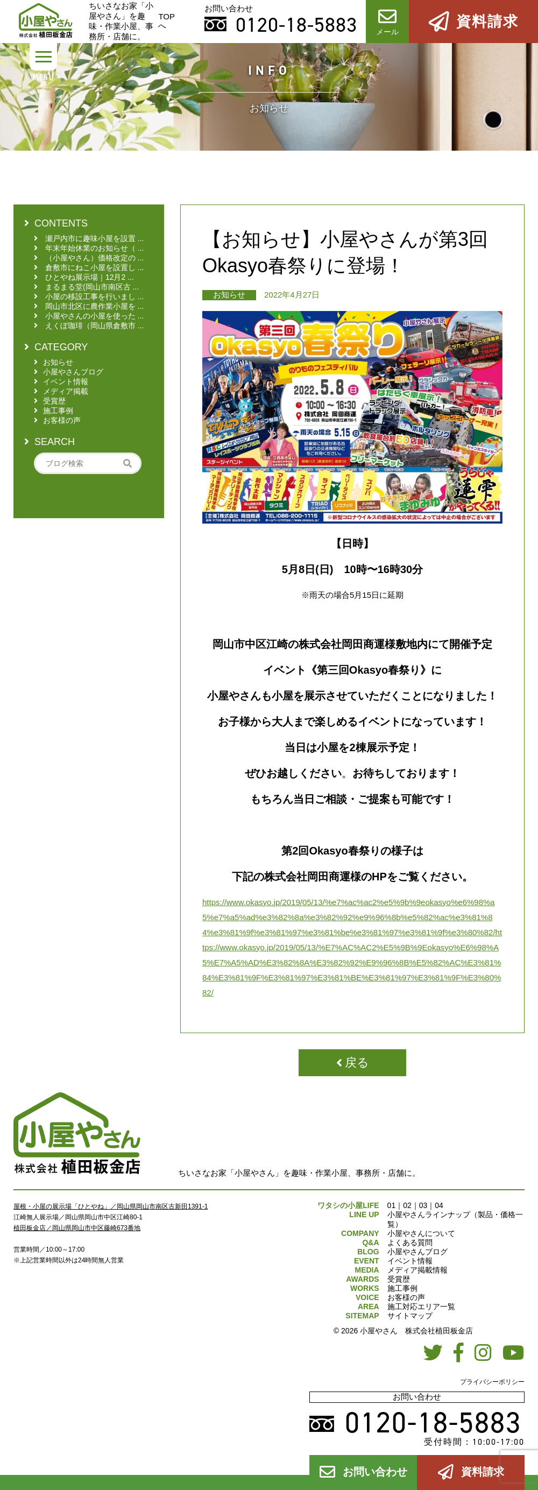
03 (423, 1205)
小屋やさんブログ (417, 1251)
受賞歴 (398, 1279)
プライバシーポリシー (492, 1382)
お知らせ (229, 294)
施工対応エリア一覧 (421, 1306)
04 (439, 1205)
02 (407, 1205)
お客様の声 (406, 1297)
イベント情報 (410, 1260)
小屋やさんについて (421, 1233)
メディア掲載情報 (417, 1270)
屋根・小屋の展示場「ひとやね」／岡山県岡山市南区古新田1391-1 (110, 1206)
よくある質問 (410, 1242)
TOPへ (166, 21)
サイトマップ (410, 1315)
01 (391, 1205)
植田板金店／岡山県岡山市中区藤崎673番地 (76, 1228)
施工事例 (402, 1288)
